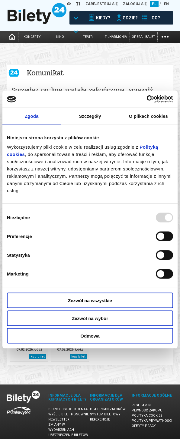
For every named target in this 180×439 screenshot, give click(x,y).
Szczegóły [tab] (90, 115)
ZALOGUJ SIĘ (135, 4)
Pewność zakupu (147, 410)
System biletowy (105, 414)
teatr (88, 37)
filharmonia (116, 37)
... (165, 36)
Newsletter (58, 419)
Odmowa (89, 335)
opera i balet (143, 37)
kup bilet (38, 356)
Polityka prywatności (152, 421)
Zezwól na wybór (90, 318)
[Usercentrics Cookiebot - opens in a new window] (146, 99)
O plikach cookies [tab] (148, 115)
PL (154, 4)
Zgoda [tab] (32, 115)
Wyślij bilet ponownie (68, 414)
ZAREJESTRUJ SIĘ (101, 4)
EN (166, 4)
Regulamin (141, 405)
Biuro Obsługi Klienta (68, 409)
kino (60, 37)
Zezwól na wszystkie (90, 300)
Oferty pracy (144, 426)
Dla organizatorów (108, 409)
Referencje (100, 419)
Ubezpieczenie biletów (68, 435)
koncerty (32, 37)
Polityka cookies (147, 416)
